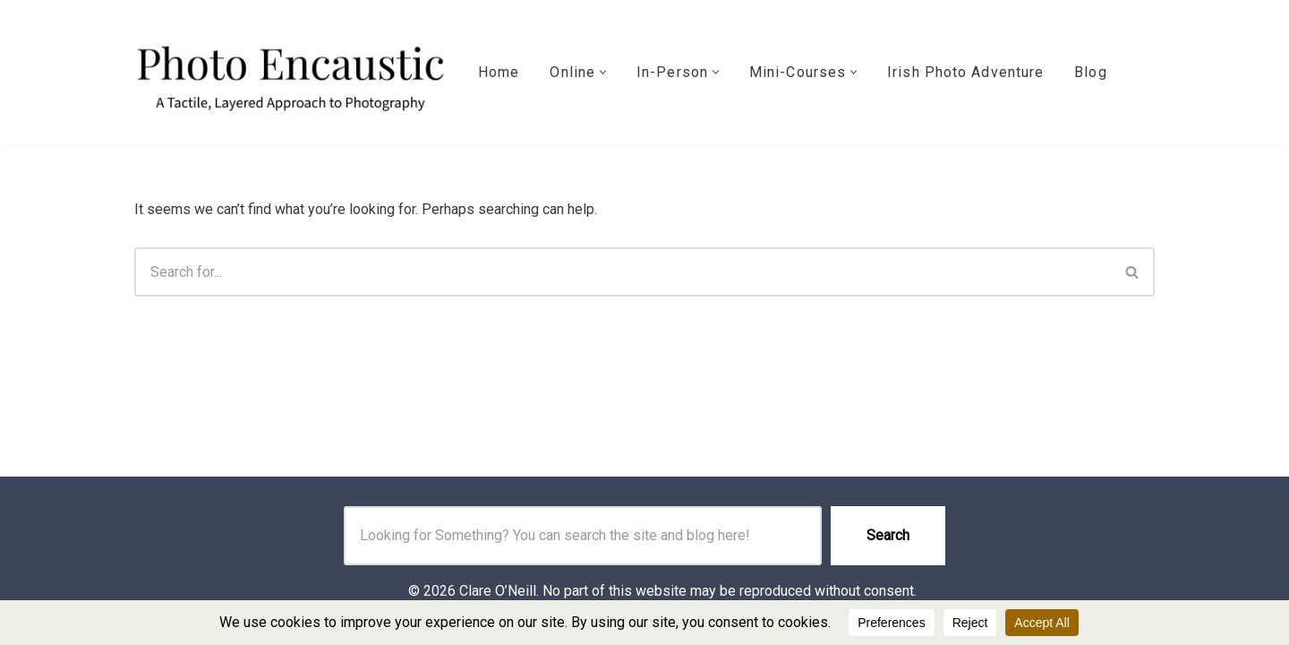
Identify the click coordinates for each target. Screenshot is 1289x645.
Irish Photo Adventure (965, 72)
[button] (603, 72)
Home (498, 72)
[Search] (622, 272)
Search (887, 535)
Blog (1090, 72)
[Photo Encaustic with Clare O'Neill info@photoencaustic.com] (291, 72)
